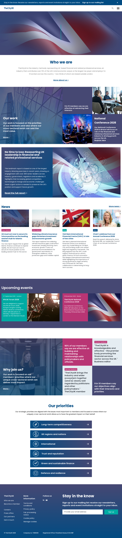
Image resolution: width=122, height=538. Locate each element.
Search (112, 8)
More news (114, 206)
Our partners (9, 516)
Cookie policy (28, 518)
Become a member (12, 504)
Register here (100, 140)
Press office (8, 513)
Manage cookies (30, 521)
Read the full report (15, 193)
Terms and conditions (27, 504)
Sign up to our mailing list (93, 2)
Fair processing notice (29, 513)
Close (117, 2)
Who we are (9, 500)
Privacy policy (29, 509)
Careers (7, 510)
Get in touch (9, 520)
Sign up (111, 512)
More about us (60, 80)
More (5, 137)
